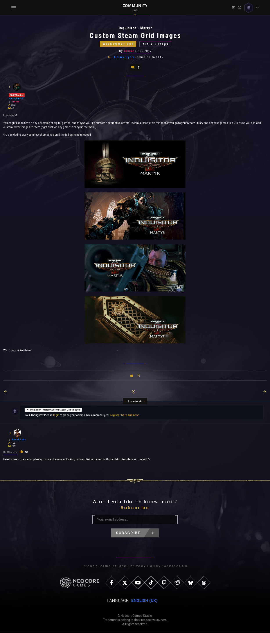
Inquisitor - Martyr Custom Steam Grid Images (53, 409)
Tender (129, 51)
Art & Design (156, 44)
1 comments (135, 401)
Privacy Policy (145, 566)
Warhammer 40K (118, 44)
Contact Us (175, 566)
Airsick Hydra (124, 57)
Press (89, 566)
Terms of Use (112, 566)
